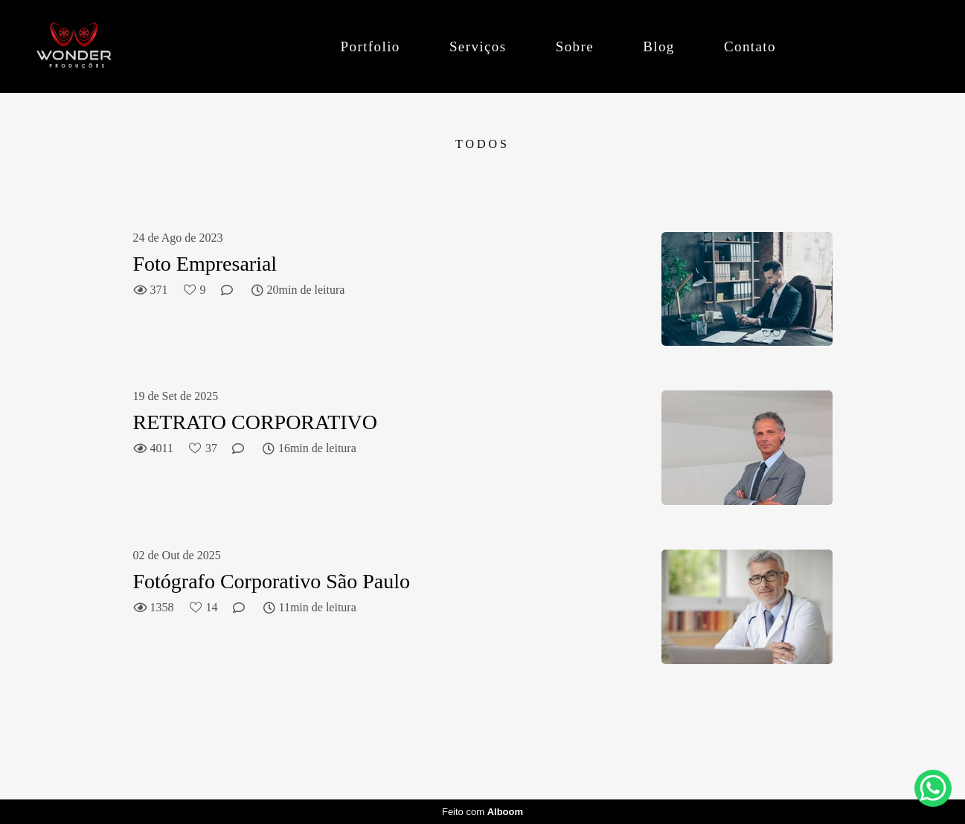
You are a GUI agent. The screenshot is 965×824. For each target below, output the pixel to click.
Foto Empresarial (205, 263)
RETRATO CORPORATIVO (255, 422)
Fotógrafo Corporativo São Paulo (272, 581)
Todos (482, 144)
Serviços (478, 46)
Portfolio (370, 46)
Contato (750, 46)
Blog (659, 46)
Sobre (575, 46)
